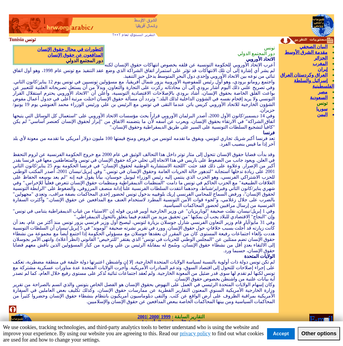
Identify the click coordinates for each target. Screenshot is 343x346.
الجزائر (321, 57)
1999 (165, 316)
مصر (323, 91)
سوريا (322, 108)
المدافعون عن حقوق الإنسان (75, 54)
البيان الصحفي (314, 46)
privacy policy (195, 333)
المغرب (320, 63)
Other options (318, 333)
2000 (153, 316)
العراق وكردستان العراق (304, 74)
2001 (142, 316)
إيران (323, 69)
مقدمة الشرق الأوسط (306, 52)
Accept (281, 333)
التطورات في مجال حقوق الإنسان (70, 49)
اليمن (322, 114)
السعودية (319, 97)
